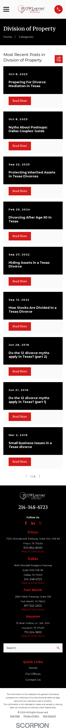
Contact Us (33, 679)
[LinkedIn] (33, 523)
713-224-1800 (33, 632)
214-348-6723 (33, 507)
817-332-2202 (33, 605)
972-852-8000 (32, 547)
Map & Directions (32, 551)
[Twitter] (40, 523)
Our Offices (32, 674)
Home (33, 668)
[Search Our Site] (58, 648)
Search (11, 648)
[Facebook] (26, 523)
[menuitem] (15, 716)
